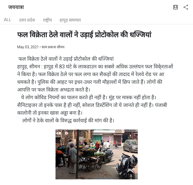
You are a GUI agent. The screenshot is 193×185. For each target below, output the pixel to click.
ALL (7, 19)
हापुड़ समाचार (70, 20)
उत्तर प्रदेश (27, 20)
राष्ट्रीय (47, 20)
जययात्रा (16, 7)
